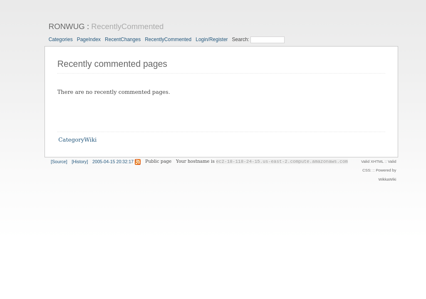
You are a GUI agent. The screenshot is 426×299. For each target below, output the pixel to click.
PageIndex (89, 39)
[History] (80, 161)
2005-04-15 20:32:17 (113, 161)
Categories (61, 39)
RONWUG (67, 26)
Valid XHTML (372, 161)
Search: (241, 39)
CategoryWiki (77, 140)
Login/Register (212, 39)
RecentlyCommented (127, 26)
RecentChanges (123, 39)
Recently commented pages (112, 64)
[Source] (59, 161)
